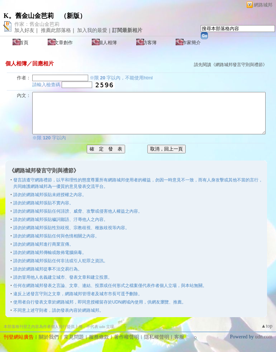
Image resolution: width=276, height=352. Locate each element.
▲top (266, 326)
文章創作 (63, 42)
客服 (179, 337)
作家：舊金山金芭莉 (37, 24)
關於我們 (49, 337)
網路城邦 (263, 5)
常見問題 (74, 337)
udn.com (263, 336)
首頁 (23, 42)
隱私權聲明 (156, 337)
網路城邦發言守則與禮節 (239, 64)
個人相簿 (107, 42)
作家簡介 (191, 42)
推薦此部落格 (56, 30)
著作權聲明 (126, 337)
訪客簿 (150, 42)
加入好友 (24, 30)
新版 (73, 15)
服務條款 (99, 337)
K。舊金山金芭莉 (29, 15)
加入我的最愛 (92, 30)
